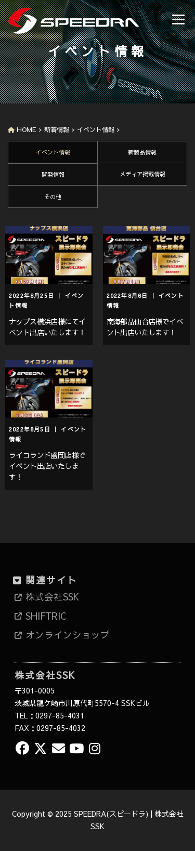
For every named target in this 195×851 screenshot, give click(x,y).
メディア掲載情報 (142, 174)
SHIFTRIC (45, 616)
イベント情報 (53, 152)
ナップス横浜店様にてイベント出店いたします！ (47, 326)
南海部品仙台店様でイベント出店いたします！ (145, 326)
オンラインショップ (67, 635)
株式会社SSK (52, 597)
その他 (52, 197)
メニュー (178, 19)
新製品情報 (142, 152)
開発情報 (53, 174)
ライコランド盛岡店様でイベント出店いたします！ (47, 466)
